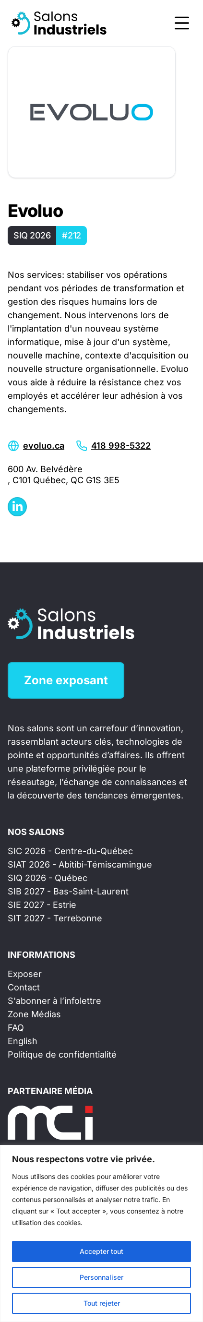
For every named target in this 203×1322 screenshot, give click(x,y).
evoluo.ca (43, 446)
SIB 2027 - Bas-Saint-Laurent (68, 891)
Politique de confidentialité (62, 1054)
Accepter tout (101, 1251)
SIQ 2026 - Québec (47, 878)
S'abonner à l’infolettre (54, 1001)
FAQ (16, 1028)
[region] (101, 1233)
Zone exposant (66, 680)
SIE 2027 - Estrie (42, 905)
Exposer (25, 974)
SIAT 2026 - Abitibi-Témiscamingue (80, 864)
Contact (24, 987)
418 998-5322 (121, 446)
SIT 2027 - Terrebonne (55, 918)
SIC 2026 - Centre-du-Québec (70, 851)
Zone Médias (34, 1014)
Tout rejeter (102, 1303)
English (22, 1041)
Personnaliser (101, 1277)
